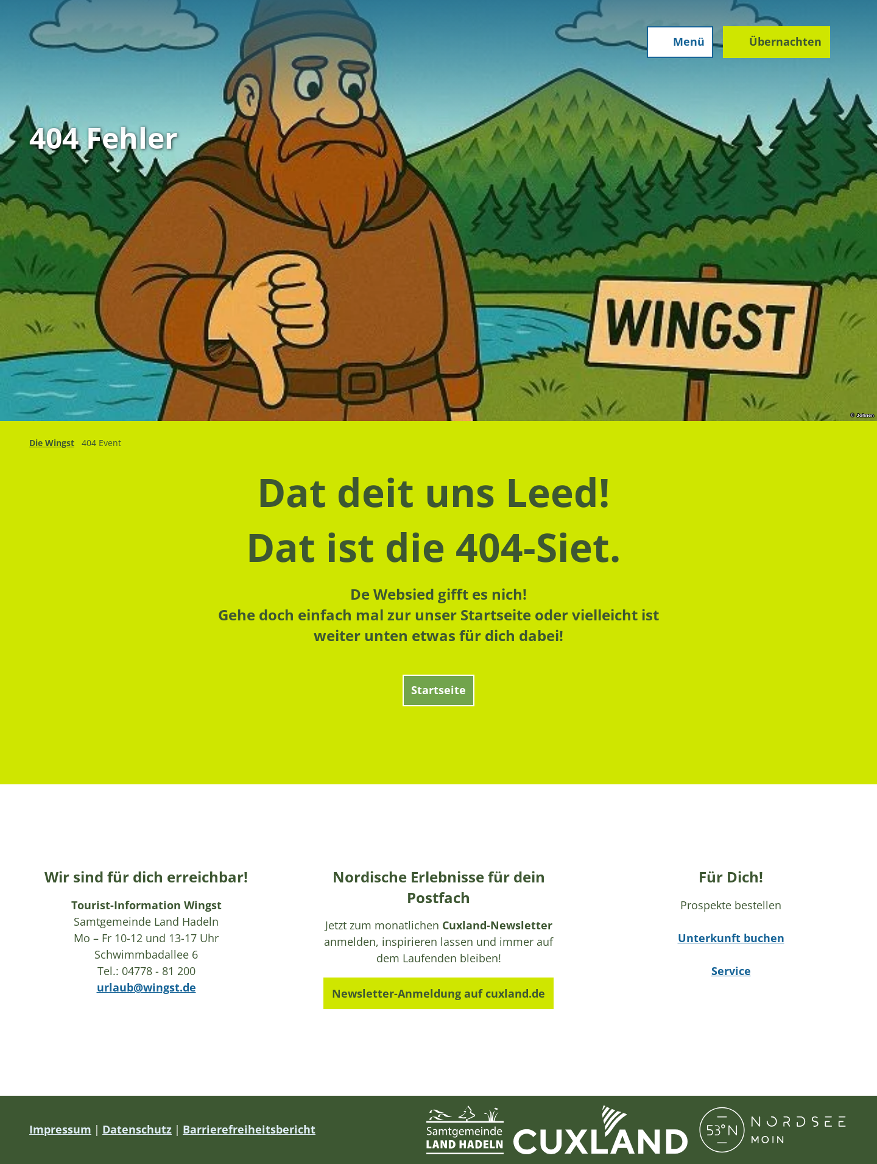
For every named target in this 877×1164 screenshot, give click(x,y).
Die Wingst (51, 443)
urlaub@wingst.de (146, 987)
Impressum (60, 1129)
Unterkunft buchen (731, 938)
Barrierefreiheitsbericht (249, 1129)
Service (731, 970)
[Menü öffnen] (678, 44)
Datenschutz (137, 1129)
